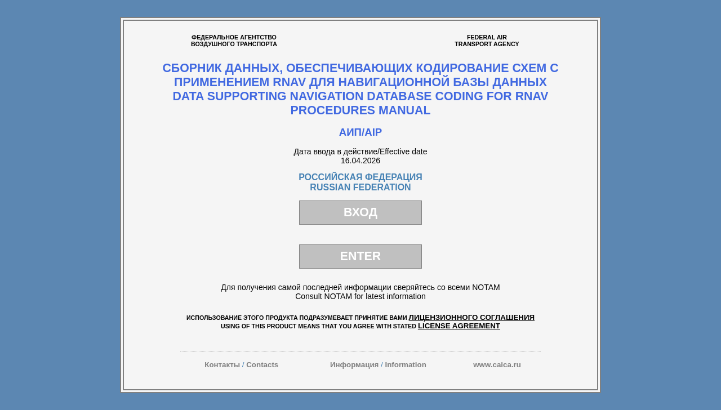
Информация (354, 364)
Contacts (262, 364)
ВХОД (360, 212)
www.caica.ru (497, 364)
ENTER (360, 256)
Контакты (222, 364)
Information (405, 364)
